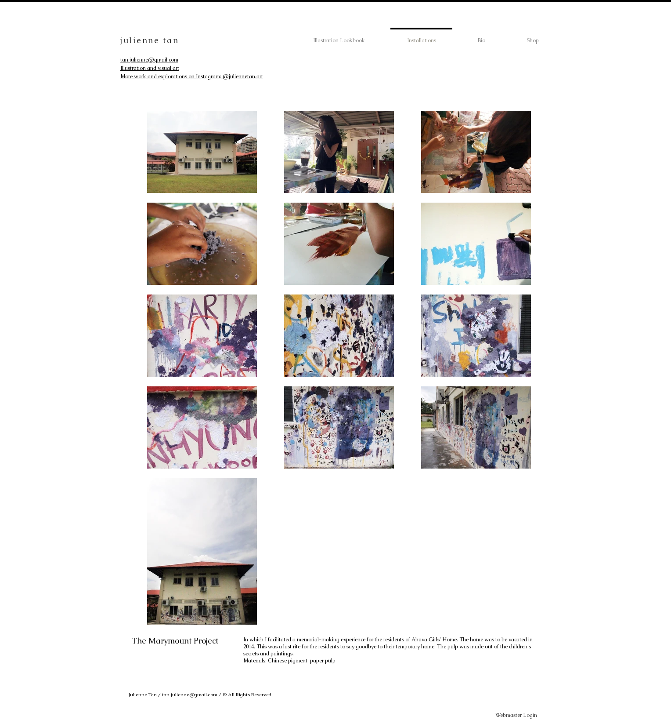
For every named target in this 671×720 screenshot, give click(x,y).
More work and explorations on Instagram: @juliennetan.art (191, 76)
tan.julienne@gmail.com (149, 59)
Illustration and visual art (149, 68)
